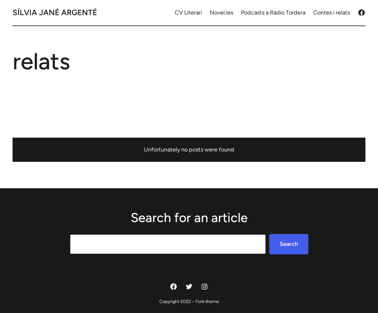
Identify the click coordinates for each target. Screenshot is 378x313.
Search (289, 244)
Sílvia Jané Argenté (55, 12)
